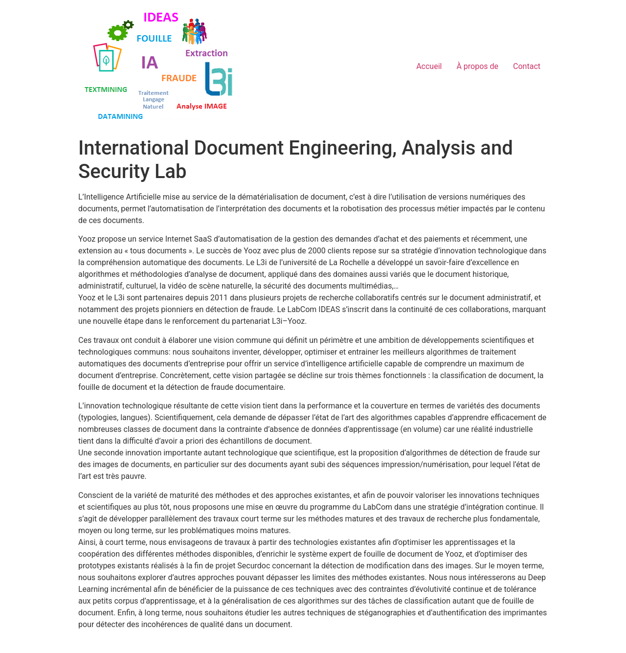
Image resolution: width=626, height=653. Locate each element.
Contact (526, 66)
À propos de (477, 66)
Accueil (429, 66)
